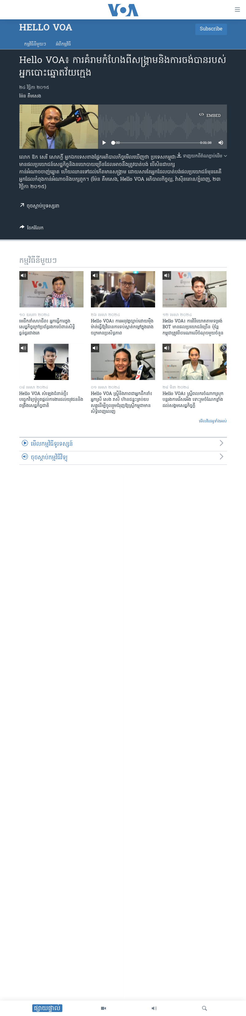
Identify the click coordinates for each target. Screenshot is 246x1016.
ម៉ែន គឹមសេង (30, 96)
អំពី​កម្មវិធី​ (63, 44)
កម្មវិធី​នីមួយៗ (35, 44)
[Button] (32, 229)
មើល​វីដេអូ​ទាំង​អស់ (213, 421)
